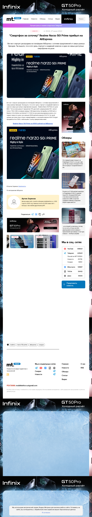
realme (12, 344)
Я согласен (46, 513)
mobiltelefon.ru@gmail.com (26, 385)
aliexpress (33, 344)
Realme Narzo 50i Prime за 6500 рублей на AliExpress (33, 124)
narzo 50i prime (22, 344)
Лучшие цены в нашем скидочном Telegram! (46, 26)
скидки (41, 344)
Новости (34, 31)
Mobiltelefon (22, 186)
